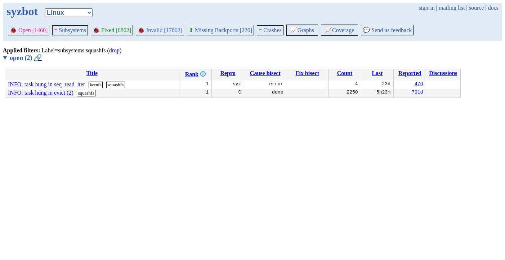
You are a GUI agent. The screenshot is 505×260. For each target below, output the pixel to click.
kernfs (96, 84)
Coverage (339, 30)
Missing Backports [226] (220, 30)
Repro (227, 73)
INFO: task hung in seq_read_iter (46, 84)
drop (114, 50)
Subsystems (70, 30)
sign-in (426, 8)
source (476, 8)
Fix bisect (307, 73)
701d (417, 93)
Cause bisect (265, 73)
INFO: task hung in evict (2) (40, 93)
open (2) (26, 57)
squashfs (115, 84)
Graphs (302, 30)
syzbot (22, 11)
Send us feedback (387, 30)
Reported (409, 73)
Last (377, 73)
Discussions (443, 73)
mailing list (452, 8)
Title (92, 73)
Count (345, 73)
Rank (191, 74)
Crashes (270, 30)
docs (493, 8)
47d (419, 84)
